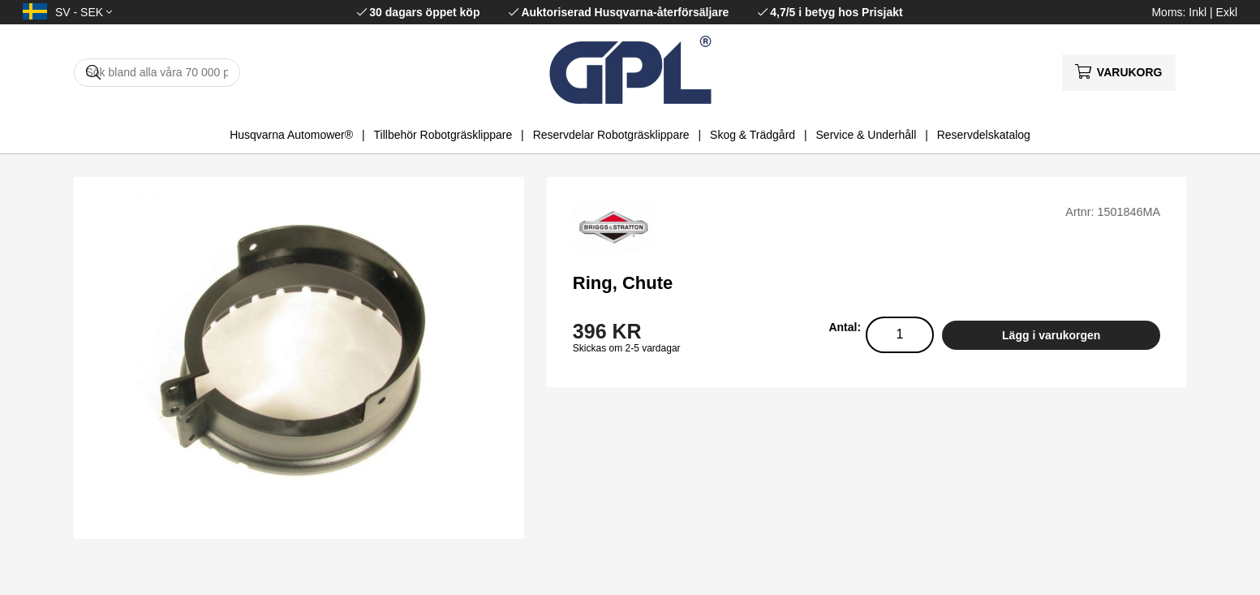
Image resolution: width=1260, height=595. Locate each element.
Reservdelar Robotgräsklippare (611, 134)
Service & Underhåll (866, 134)
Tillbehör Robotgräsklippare (443, 134)
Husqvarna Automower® (291, 134)
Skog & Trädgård (752, 134)
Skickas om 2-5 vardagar (627, 348)
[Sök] (157, 72)
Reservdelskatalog (983, 134)
